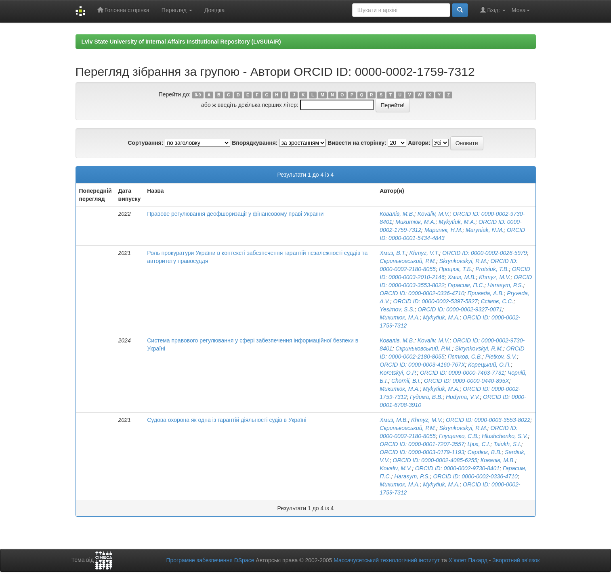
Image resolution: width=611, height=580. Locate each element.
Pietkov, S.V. (501, 356)
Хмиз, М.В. (461, 277)
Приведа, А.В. (485, 293)
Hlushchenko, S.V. (505, 436)
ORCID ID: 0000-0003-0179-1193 (422, 452)
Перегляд (177, 10)
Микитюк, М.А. (415, 222)
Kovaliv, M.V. (434, 214)
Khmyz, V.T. (424, 253)
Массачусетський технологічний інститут (387, 560)
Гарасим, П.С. (465, 285)
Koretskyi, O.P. (398, 372)
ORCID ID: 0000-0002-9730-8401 (457, 468)
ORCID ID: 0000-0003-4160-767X (422, 364)
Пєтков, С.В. (464, 356)
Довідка (214, 10)
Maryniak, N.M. (485, 230)
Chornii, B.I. (406, 381)
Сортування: (145, 143)
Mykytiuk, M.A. (457, 222)
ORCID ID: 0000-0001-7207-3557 (422, 444)
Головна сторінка (123, 9)
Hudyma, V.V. (463, 397)
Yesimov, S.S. (397, 309)
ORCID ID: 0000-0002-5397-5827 (435, 301)
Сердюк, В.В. (484, 452)
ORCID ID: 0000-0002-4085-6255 (435, 460)
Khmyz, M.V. (494, 277)
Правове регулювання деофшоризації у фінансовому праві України (235, 214)
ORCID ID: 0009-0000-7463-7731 (462, 372)
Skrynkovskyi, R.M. (463, 261)
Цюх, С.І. (478, 444)
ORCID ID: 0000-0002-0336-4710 (422, 293)
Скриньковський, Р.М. (408, 261)
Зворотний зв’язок (516, 560)
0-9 (198, 94)
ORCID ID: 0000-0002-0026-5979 (484, 253)
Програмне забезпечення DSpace (210, 560)
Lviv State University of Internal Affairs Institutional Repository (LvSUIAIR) (181, 41)
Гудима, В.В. (426, 397)
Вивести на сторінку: (357, 143)
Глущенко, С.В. (459, 436)
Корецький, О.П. (489, 364)
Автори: (419, 143)
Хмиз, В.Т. (393, 253)
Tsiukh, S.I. (507, 444)
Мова (521, 10)
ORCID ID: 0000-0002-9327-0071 (460, 309)
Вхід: (493, 9)
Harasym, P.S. (505, 285)
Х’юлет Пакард (468, 560)
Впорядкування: (254, 143)
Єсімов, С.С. (497, 301)
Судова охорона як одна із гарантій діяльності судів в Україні (226, 420)
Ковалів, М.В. (397, 214)
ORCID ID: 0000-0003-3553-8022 (488, 420)
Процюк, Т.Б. (455, 269)
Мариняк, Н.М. (443, 230)
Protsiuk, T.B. (492, 269)
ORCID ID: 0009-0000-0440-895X (466, 381)
